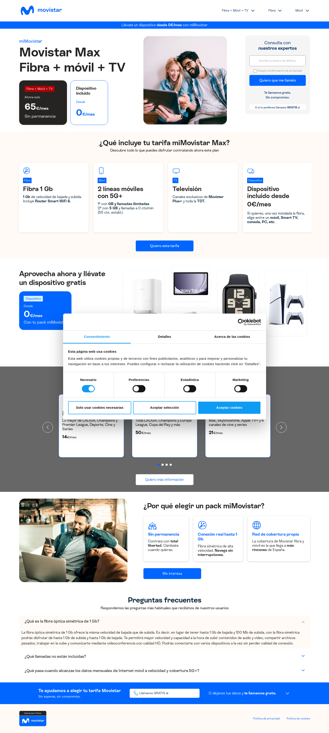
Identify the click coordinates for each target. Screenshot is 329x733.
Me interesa (172, 573)
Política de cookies (298, 718)
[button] (158, 465)
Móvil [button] (299, 10)
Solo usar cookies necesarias (99, 407)
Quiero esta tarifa (164, 246)
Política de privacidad (266, 718)
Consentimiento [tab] (97, 336)
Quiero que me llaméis (277, 80)
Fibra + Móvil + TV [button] (235, 10)
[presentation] (47, 427)
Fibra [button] (272, 10)
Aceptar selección (164, 407)
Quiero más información (164, 479)
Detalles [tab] (164, 336)
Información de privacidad (286, 70)
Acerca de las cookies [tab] (232, 336)
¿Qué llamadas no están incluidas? (55, 656)
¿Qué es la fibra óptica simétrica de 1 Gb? (62, 621)
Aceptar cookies (229, 407)
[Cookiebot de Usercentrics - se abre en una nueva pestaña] (241, 322)
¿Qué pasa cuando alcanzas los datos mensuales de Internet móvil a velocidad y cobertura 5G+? (112, 670)
